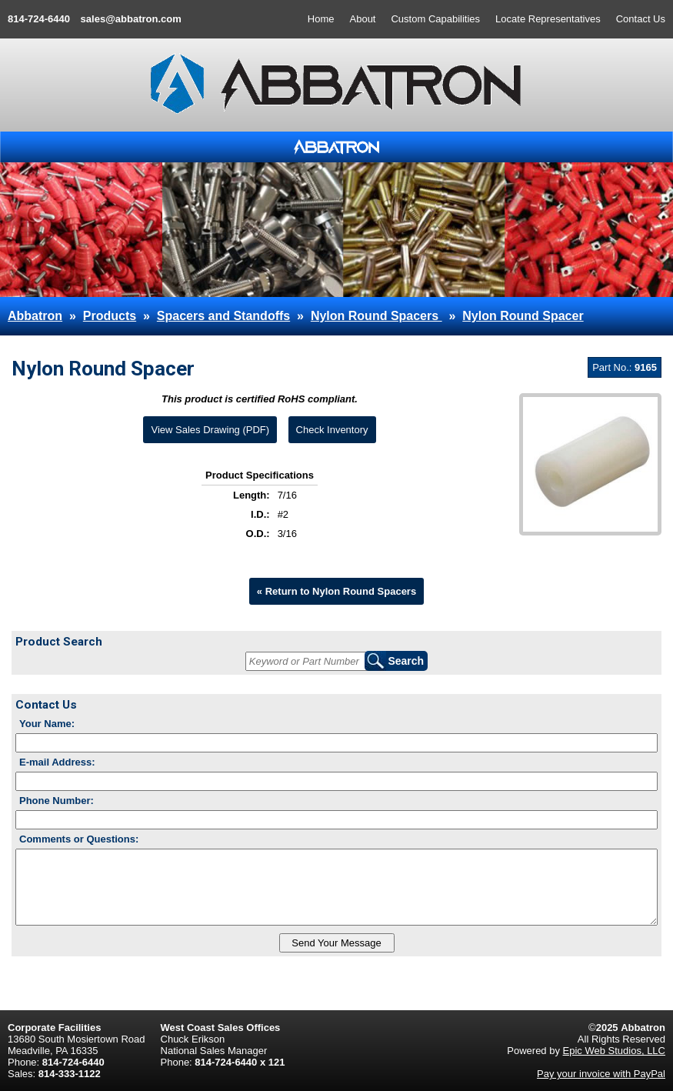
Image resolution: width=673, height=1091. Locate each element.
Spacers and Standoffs (223, 315)
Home (321, 19)
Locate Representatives (548, 19)
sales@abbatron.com (131, 19)
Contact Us (640, 19)
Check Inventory (332, 429)
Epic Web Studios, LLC (614, 1050)
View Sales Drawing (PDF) (210, 429)
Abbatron (35, 315)
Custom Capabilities (435, 19)
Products (109, 315)
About (363, 19)
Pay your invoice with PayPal (601, 1073)
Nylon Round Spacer (522, 315)
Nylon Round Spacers (376, 315)
